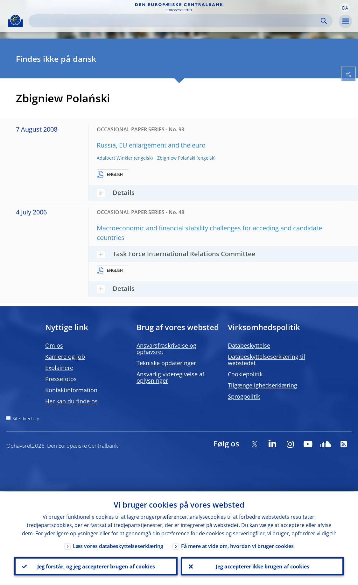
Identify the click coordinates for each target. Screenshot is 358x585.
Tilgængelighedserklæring (262, 385)
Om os (54, 345)
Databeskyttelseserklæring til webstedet (266, 360)
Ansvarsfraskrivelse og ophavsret (166, 349)
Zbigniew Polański (176, 158)
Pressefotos (61, 379)
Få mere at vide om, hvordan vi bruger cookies (237, 545)
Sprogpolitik (244, 396)
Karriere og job (65, 356)
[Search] (175, 20)
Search (324, 20)
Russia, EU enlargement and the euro (151, 145)
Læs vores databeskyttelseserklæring (118, 545)
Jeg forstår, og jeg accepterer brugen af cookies (96, 566)
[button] (345, 7)
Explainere (59, 368)
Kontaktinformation (71, 390)
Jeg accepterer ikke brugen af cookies (262, 566)
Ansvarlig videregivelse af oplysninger (170, 377)
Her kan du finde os (71, 401)
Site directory (25, 418)
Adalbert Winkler (115, 158)
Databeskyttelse (249, 345)
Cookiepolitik (245, 374)
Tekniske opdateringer (166, 363)
